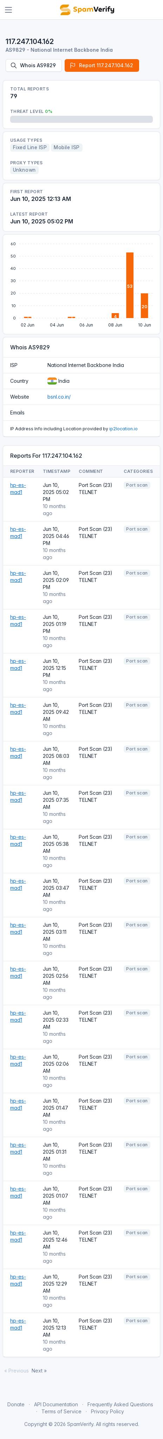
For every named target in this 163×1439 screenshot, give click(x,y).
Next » (39, 1371)
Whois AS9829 (33, 65)
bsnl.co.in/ (59, 397)
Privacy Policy (107, 1411)
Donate (16, 1404)
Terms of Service (61, 1411)
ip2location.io (123, 428)
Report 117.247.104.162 (101, 65)
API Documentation (56, 1404)
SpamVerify (80, 1424)
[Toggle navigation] (8, 9)
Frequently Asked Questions (120, 1404)
